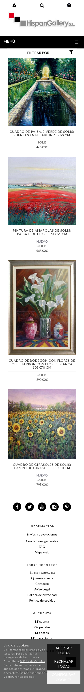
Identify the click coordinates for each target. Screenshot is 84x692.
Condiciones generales (42, 541)
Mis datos (42, 633)
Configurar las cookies (19, 676)
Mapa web (42, 552)
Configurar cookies (63, 677)
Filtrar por (50, 52)
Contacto (42, 583)
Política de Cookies (32, 661)
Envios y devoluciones (42, 534)
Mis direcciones (42, 638)
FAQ (42, 546)
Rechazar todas (63, 663)
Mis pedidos (42, 627)
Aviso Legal (42, 589)
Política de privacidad (42, 595)
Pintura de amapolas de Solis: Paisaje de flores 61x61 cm (42, 232)
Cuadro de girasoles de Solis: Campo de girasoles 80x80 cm (42, 466)
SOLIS (42, 142)
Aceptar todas (64, 650)
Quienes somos (42, 578)
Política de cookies (42, 600)
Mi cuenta (42, 621)
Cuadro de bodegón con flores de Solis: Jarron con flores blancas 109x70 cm (42, 364)
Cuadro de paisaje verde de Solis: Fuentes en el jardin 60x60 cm (42, 133)
